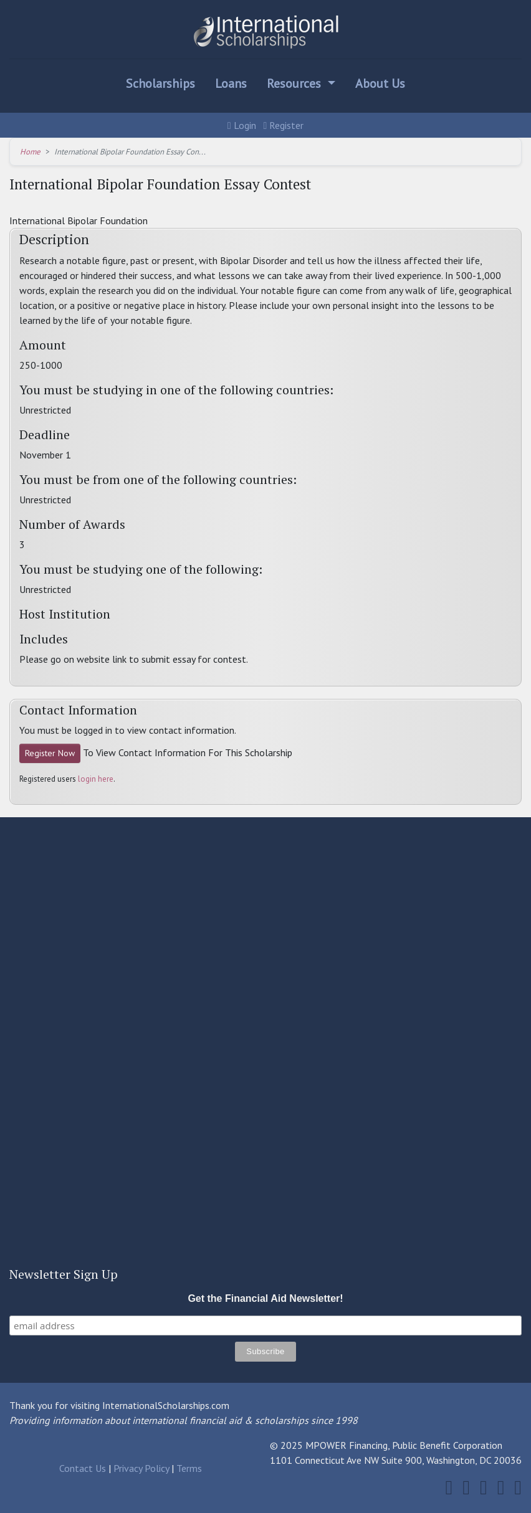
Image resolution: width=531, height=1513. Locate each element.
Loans (231, 83)
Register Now (50, 753)
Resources (295, 83)
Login (241, 125)
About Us (380, 83)
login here (95, 779)
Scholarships (160, 83)
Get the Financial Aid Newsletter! (265, 1298)
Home (30, 151)
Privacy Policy (141, 1468)
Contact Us (82, 1468)
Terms (189, 1468)
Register (284, 125)
